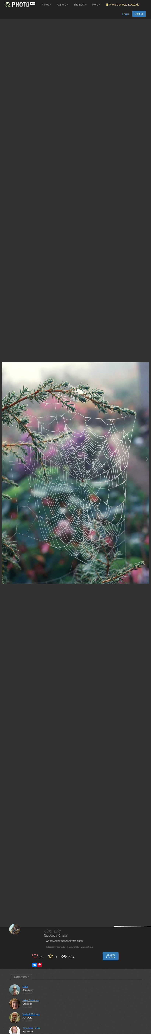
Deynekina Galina (31, 1028)
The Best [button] (80, 4)
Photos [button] (46, 4)
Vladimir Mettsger (31, 1014)
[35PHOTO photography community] (20, 4)
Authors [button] (62, 4)
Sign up (139, 14)
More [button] (96, 4)
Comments (21, 977)
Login (125, 14)
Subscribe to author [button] (110, 956)
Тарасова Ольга (55, 935)
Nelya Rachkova (30, 1000)
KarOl (25, 986)
